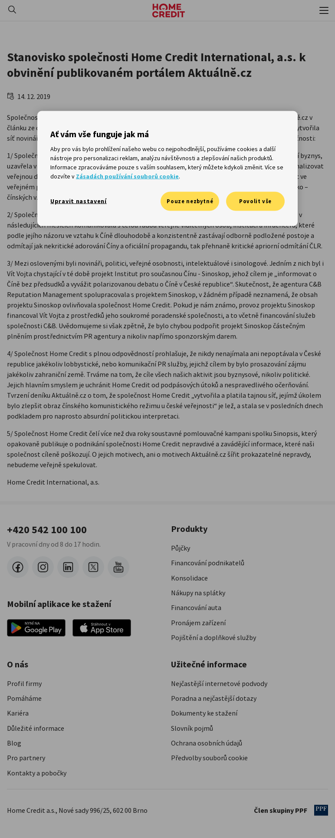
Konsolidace (189, 578)
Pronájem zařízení (198, 623)
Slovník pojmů (192, 728)
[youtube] (118, 567)
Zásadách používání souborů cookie (127, 176)
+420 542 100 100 (47, 530)
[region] (167, 168)
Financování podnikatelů (207, 563)
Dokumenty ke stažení (204, 713)
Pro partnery (26, 758)
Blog (14, 743)
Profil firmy (24, 683)
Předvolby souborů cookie (209, 758)
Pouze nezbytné (190, 201)
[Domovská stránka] (168, 10)
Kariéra (18, 713)
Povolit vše (255, 201)
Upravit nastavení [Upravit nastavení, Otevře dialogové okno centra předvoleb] (78, 201)
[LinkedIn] (68, 567)
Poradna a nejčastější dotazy (213, 698)
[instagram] (43, 567)
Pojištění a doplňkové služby (213, 637)
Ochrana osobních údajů (206, 743)
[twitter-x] (93, 567)
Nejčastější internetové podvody (219, 683)
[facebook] (18, 567)
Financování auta (196, 607)
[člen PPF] (321, 810)
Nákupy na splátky (198, 593)
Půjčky (180, 548)
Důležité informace (35, 728)
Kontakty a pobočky (36, 773)
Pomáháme (24, 698)
